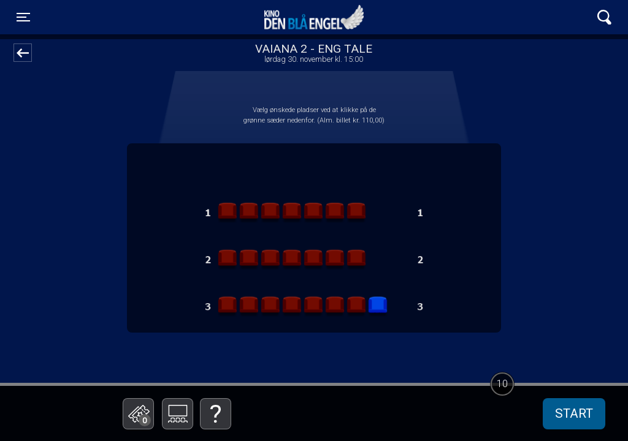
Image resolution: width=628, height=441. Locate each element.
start (574, 413)
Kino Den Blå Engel (314, 17)
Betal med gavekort (231, 352)
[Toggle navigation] (23, 17)
